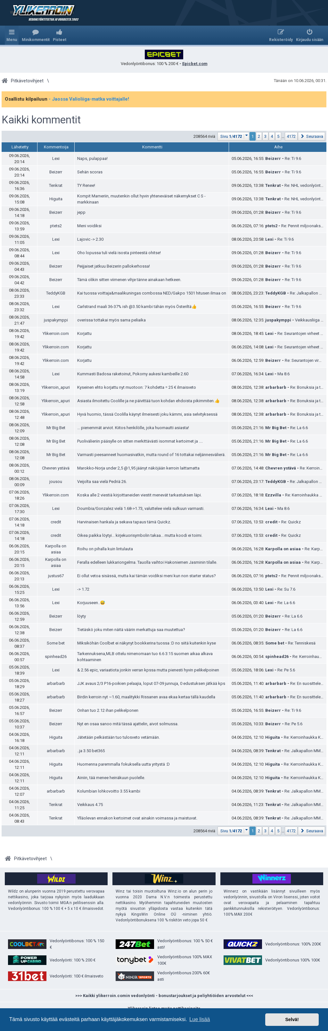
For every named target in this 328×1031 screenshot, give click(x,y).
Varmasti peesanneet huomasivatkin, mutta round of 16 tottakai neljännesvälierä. (151, 454)
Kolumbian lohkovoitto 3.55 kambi (108, 791)
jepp (81, 212)
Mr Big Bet (55, 427)
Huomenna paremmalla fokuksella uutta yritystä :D (123, 764)
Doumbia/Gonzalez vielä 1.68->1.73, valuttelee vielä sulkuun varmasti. (140, 508)
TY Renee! (86, 185)
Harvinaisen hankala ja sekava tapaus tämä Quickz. (124, 522)
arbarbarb (275, 387)
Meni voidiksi (89, 225)
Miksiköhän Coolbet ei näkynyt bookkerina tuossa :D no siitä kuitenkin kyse (146, 643)
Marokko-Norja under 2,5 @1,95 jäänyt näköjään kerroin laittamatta (138, 468)
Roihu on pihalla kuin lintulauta (105, 548)
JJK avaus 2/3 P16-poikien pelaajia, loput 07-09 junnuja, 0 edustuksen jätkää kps (151, 683)
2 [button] (259, 136)
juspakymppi (56, 320)
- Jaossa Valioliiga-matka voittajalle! (89, 99)
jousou (55, 481)
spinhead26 (56, 656)
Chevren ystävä (56, 468)
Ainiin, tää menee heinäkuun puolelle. (111, 777)
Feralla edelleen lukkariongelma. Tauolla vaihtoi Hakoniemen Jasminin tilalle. (147, 562)
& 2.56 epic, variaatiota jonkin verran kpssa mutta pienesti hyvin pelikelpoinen (148, 670)
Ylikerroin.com (56, 333)
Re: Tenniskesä (302, 643)
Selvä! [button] (292, 1019)
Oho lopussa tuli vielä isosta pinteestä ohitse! (119, 252)
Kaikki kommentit (41, 120)
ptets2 (56, 225)
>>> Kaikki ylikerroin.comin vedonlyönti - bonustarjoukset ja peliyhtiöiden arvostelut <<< (164, 995)
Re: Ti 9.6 (293, 158)
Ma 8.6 (283, 373)
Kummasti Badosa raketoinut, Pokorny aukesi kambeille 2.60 (132, 373)
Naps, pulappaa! (92, 158)
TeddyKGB (55, 293)
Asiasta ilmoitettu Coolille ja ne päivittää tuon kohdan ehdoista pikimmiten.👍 (148, 400)
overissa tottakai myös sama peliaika (111, 320)
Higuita (55, 198)
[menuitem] (36, 35)
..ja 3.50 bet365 (91, 750)
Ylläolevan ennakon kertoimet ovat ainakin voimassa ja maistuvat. (137, 818)
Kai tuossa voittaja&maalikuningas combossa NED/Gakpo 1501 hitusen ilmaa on (151, 293)
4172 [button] (291, 136)
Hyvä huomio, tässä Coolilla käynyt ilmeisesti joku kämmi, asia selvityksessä (147, 414)
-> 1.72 (83, 589)
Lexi (56, 158)
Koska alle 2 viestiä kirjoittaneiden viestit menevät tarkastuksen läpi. (139, 495)
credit (56, 522)
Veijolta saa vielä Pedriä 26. (102, 481)
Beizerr (273, 158)
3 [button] (265, 136)
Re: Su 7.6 (286, 589)
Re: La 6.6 (299, 427)
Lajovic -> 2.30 (90, 239)
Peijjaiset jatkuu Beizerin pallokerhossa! (113, 266)
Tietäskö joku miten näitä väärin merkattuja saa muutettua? (131, 629)
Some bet (56, 643)
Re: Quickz (291, 522)
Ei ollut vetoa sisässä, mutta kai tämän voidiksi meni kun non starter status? (146, 575)
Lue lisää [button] (199, 1019)
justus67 (56, 575)
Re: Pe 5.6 (286, 670)
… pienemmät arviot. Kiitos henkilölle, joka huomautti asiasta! (133, 427)
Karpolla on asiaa (283, 548)
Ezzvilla (273, 495)
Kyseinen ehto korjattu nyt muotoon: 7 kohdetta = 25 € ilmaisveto (136, 387)
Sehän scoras (89, 172)
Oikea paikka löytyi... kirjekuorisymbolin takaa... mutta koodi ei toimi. (139, 535)
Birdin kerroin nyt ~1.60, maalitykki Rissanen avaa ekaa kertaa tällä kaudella (146, 696)
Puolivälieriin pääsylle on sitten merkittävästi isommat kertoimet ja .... (140, 441)
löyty (81, 616)
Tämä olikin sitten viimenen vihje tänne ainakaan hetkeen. (129, 279)
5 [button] (278, 136)
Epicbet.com (195, 63)
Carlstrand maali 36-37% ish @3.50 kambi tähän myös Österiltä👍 (137, 306)
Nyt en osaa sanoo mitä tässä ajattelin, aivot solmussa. (127, 723)
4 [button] (272, 136)
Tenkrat (55, 185)
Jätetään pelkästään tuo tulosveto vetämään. (118, 737)
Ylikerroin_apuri (56, 387)
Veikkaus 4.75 (90, 804)
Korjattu (84, 333)
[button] (233, 136)
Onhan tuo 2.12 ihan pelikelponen (107, 710)
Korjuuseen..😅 (91, 602)
